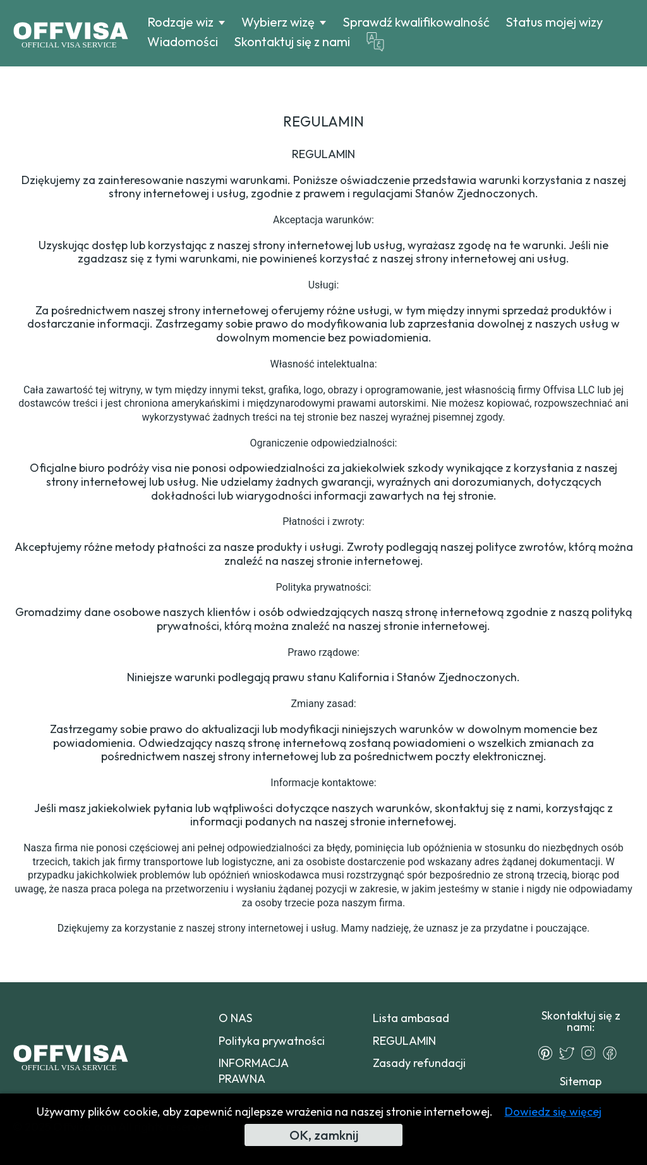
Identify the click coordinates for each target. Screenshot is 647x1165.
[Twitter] (570, 1053)
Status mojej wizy (554, 22)
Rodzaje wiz (180, 22)
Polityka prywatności (272, 1040)
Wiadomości (182, 41)
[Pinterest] (548, 1053)
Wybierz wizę (278, 22)
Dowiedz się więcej (553, 1111)
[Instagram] (591, 1053)
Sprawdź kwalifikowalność (416, 22)
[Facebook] (613, 1053)
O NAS (235, 1018)
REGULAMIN (404, 1040)
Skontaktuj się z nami (292, 41)
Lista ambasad (411, 1018)
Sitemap (581, 1081)
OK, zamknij (323, 1135)
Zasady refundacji (419, 1063)
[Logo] (70, 33)
